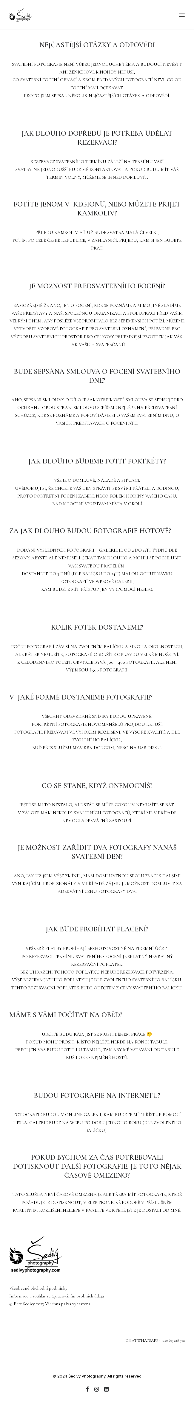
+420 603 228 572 (173, 1340)
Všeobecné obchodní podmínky (38, 1288)
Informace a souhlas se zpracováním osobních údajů (56, 1296)
